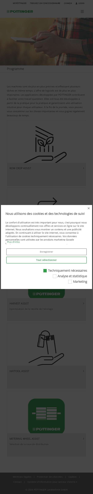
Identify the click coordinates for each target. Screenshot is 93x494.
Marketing (80, 282)
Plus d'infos (13, 241)
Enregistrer (46, 251)
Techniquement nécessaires (67, 270)
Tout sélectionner (46, 260)
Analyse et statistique (72, 276)
